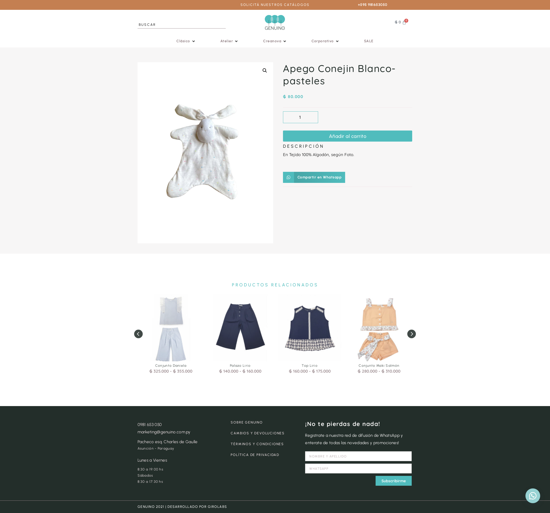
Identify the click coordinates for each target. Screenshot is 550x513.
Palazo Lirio (240, 366)
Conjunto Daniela (171, 366)
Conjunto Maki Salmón (379, 366)
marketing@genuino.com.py (164, 431)
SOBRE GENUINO (247, 422)
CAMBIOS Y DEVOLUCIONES (258, 433)
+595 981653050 (372, 5)
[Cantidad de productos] (300, 117)
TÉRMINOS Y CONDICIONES (257, 444)
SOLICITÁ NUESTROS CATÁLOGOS (275, 5)
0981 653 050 (150, 424)
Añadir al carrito (348, 136)
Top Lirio (310, 366)
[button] (186, 41)
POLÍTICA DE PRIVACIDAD (255, 455)
